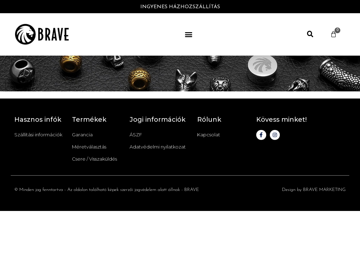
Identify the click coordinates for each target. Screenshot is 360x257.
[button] (189, 34)
